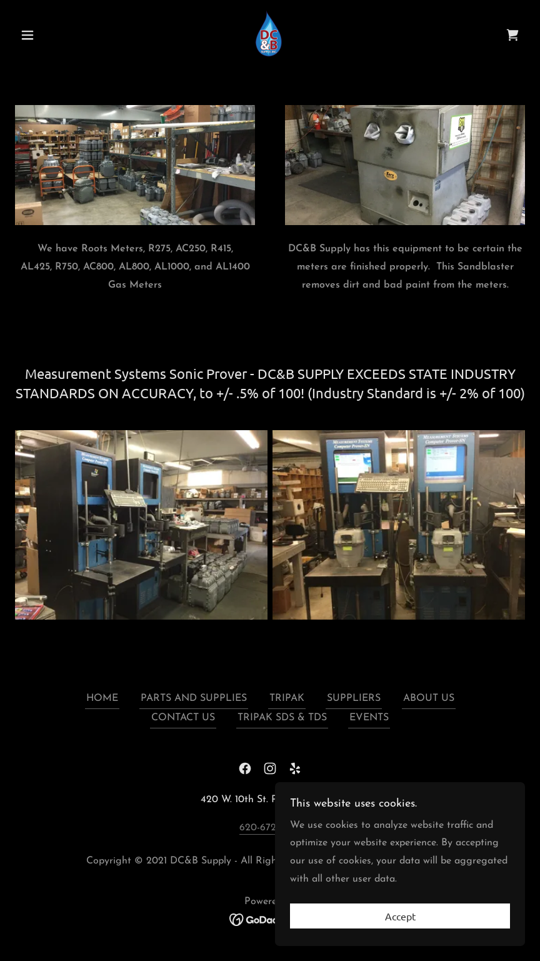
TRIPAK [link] (286, 698)
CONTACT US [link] (183, 718)
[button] (53, 35)
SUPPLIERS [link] (354, 698)
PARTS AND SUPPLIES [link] (194, 698)
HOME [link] (102, 698)
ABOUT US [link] (428, 698)
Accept (400, 916)
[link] (269, 34)
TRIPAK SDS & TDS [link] (282, 718)
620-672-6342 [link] (270, 828)
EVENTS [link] (369, 718)
